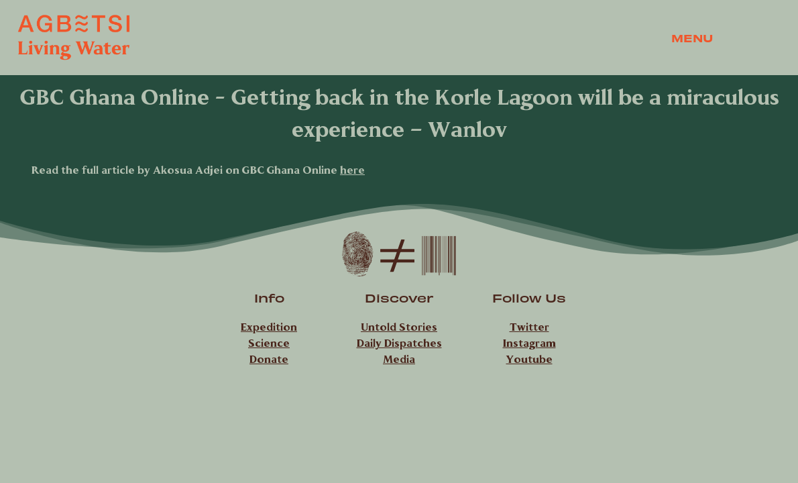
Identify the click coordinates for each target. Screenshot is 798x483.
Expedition (269, 327)
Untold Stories (399, 327)
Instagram (529, 343)
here (352, 170)
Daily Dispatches (399, 343)
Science (269, 343)
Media (399, 359)
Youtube (529, 359)
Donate (268, 359)
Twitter (529, 327)
